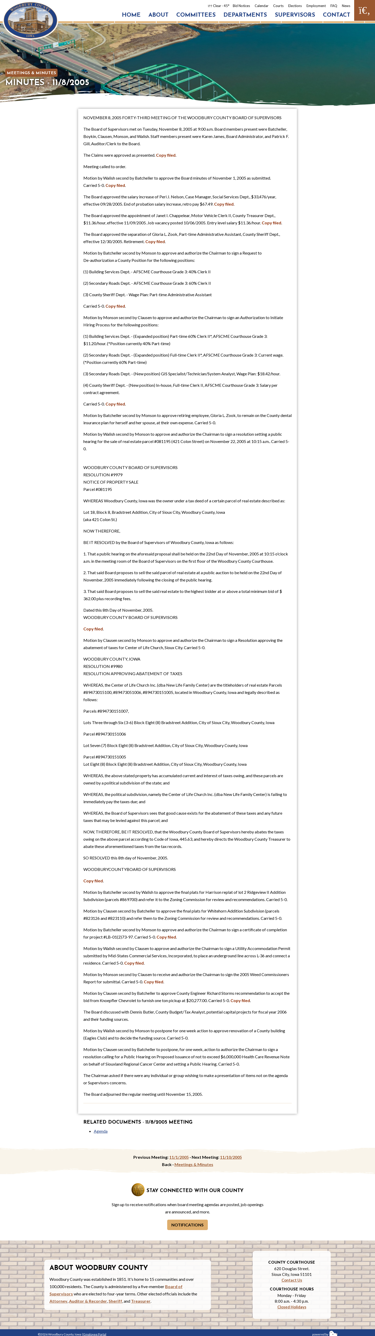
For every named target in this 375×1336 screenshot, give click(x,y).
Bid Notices (241, 6)
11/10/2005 (231, 1157)
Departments (245, 15)
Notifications (187, 1224)
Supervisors (295, 15)
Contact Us (292, 1280)
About (158, 15)
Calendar (261, 6)
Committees (196, 15)
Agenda (101, 1131)
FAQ (333, 6)
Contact (336, 15)
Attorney (58, 1301)
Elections (295, 6)
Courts (278, 6)
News (346, 6)
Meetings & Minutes (31, 73)
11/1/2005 (179, 1157)
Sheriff (115, 1301)
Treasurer (141, 1301)
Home (131, 15)
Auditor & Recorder (88, 1301)
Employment (316, 6)
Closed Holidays (291, 1307)
